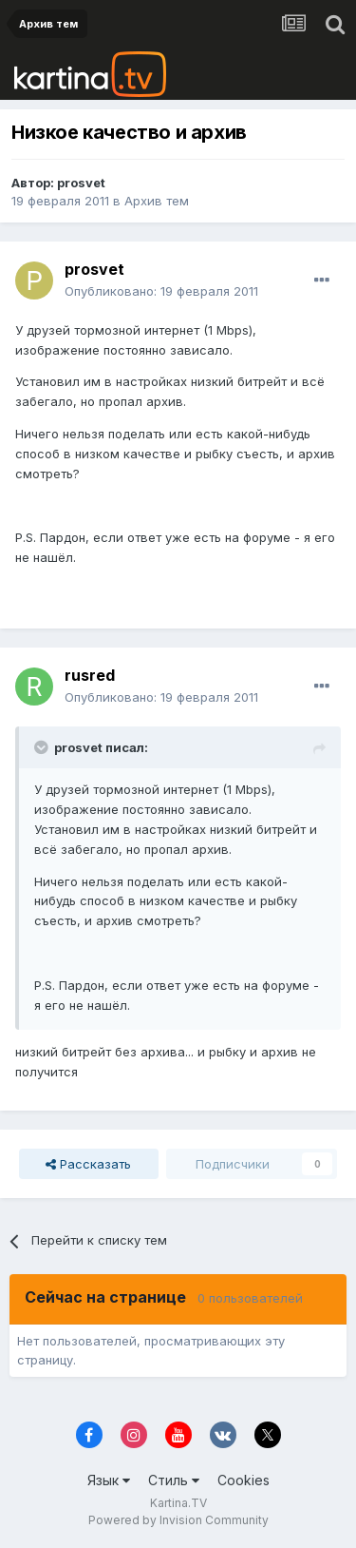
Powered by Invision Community (178, 1520)
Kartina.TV (178, 1503)
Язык (108, 1480)
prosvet (81, 182)
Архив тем (156, 200)
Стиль (173, 1480)
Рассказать (88, 1164)
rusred (90, 675)
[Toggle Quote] (42, 747)
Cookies (243, 1480)
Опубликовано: (161, 291)
